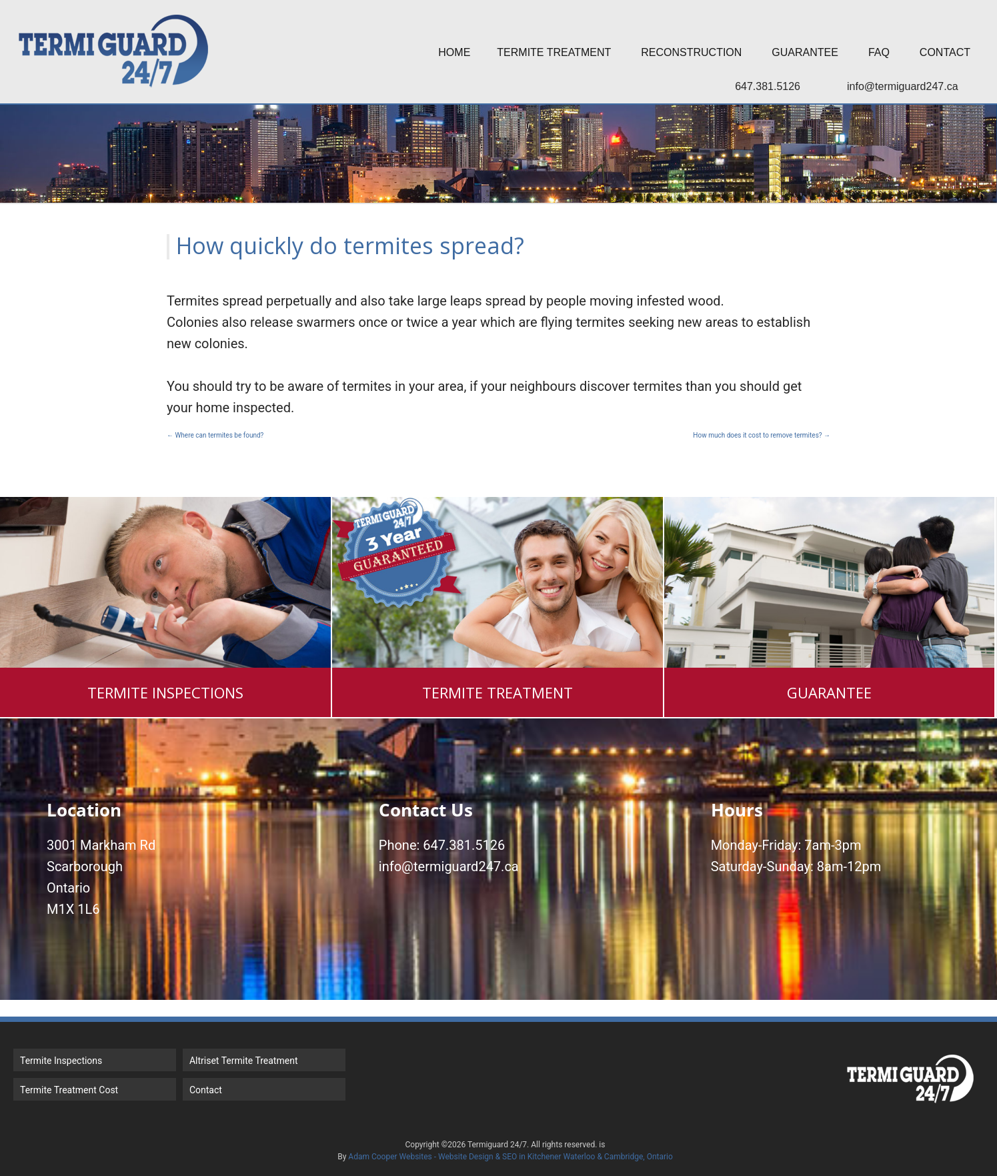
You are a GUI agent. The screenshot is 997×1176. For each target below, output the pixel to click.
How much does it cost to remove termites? (761, 435)
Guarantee (805, 52)
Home (454, 52)
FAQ (879, 52)
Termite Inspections (61, 1060)
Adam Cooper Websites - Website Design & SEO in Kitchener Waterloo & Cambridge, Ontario (510, 1156)
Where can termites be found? (215, 435)
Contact (945, 52)
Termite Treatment (554, 52)
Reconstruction (691, 52)
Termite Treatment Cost (69, 1090)
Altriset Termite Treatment (243, 1060)
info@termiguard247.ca (902, 86)
